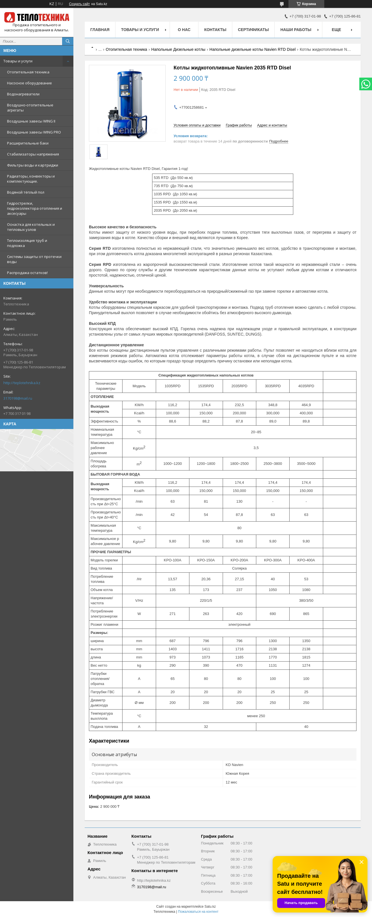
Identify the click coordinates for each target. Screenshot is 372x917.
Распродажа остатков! (27, 272)
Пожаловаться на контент (198, 912)
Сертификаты (253, 29)
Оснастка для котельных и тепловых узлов (31, 227)
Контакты (215, 29)
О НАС (184, 29)
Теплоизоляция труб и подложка (27, 243)
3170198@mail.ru (17, 398)
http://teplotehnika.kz (21, 382)
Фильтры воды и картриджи (32, 165)
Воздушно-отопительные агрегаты (30, 107)
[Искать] (67, 41)
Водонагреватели (23, 94)
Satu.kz (210, 907)
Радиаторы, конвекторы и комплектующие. (31, 179)
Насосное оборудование (29, 83)
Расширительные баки (28, 143)
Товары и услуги (17, 61)
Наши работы (295, 29)
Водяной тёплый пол (25, 192)
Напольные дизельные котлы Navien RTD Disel (252, 49)
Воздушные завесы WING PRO (34, 132)
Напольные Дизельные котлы (178, 49)
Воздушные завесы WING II (31, 121)
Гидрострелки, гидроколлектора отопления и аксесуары (34, 208)
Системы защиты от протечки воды (34, 259)
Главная (100, 29)
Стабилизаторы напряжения (33, 154)
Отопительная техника (28, 72)
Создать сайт (79, 4)
